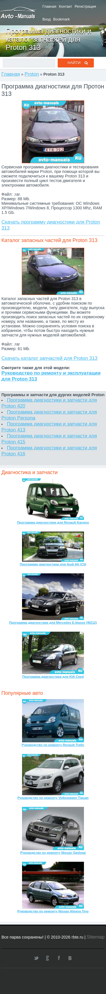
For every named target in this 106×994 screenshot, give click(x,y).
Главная (49, 6)
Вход (46, 19)
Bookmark (61, 19)
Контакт (65, 6)
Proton (32, 74)
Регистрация (85, 6)
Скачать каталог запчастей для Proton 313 (49, 358)
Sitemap (95, 937)
